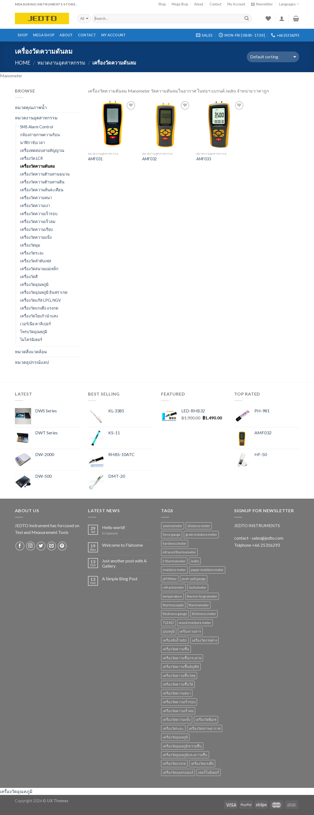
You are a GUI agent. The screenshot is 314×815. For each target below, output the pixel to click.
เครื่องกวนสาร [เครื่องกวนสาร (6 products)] (190, 631)
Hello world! (113, 527)
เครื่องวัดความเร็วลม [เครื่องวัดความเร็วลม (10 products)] (178, 711)
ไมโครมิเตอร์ (31, 339)
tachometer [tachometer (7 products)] (198, 587)
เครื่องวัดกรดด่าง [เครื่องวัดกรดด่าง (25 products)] (204, 640)
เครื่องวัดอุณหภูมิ (34, 284)
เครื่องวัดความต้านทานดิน (42, 182)
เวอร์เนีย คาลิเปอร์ (35, 323)
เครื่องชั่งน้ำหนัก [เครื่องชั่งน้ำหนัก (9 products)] (175, 640)
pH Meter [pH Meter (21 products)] (170, 579)
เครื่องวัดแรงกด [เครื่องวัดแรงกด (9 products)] (174, 763)
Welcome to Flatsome (122, 544)
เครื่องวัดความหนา (36, 197)
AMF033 (203, 159)
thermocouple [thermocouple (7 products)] (173, 605)
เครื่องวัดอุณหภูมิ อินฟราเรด (43, 292)
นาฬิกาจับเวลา (32, 142)
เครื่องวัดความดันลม (37, 166)
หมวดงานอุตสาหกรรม (61, 63)
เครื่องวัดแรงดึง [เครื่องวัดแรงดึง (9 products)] (202, 763)
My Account (236, 4)
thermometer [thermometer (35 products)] (199, 605)
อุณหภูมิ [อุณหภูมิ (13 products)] (169, 631)
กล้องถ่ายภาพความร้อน (40, 134)
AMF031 (95, 159)
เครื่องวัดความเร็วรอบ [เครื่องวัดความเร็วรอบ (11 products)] (179, 702)
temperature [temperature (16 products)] (172, 596)
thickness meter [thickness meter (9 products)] (204, 614)
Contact (215, 4)
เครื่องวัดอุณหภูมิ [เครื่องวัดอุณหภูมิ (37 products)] (175, 737)
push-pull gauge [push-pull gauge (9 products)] (194, 579)
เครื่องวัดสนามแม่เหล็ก (39, 268)
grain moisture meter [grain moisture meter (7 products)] (201, 534)
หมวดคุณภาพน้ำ (31, 107)
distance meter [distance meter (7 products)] (198, 526)
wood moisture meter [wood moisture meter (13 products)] (195, 622)
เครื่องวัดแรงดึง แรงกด (39, 308)
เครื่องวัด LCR (31, 158)
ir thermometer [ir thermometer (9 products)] (174, 561)
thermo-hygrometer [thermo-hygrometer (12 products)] (202, 596)
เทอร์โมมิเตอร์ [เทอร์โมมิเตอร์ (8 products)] (208, 772)
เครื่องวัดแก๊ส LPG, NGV (40, 300)
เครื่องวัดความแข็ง (36, 237)
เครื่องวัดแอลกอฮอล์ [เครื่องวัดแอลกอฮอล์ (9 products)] (178, 772)
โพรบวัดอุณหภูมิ (33, 331)
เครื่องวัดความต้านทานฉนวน (45, 174)
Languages (289, 4)
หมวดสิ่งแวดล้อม (31, 351)
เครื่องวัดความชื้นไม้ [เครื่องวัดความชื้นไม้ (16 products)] (178, 684)
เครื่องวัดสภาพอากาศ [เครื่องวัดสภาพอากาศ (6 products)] (205, 728)
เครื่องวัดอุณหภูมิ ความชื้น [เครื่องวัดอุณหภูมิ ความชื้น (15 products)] (182, 746)
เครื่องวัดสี (29, 276)
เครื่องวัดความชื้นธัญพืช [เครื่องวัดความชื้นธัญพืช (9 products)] (181, 666)
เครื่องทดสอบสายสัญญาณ (42, 150)
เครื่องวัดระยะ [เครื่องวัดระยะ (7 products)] (173, 728)
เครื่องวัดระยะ (32, 253)
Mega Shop (180, 4)
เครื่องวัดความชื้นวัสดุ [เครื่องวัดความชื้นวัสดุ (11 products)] (179, 675)
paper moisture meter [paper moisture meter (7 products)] (207, 570)
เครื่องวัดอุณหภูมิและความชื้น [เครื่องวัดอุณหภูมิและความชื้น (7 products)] (185, 755)
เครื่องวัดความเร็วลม (37, 221)
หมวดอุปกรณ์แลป (32, 362)
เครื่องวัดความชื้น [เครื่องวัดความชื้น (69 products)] (176, 649)
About (198, 4)
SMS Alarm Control (36, 127)
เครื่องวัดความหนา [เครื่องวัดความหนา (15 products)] (177, 693)
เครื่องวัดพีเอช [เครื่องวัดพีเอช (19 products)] (206, 719)
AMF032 (149, 159)
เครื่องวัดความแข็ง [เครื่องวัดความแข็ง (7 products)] (177, 719)
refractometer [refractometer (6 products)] (173, 587)
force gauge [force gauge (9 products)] (172, 534)
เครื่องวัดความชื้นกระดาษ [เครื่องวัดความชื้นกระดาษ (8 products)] (182, 658)
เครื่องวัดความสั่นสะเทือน (41, 189)
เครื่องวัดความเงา (35, 205)
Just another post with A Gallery (124, 563)
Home (22, 63)
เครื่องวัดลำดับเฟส (35, 261)
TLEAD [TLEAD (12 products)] (168, 622)
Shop (162, 4)
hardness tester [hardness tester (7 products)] (175, 543)
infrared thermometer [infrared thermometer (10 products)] (179, 552)
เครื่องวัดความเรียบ (36, 229)
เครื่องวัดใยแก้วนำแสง (39, 316)
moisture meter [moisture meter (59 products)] (174, 570)
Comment (110, 533)
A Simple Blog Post (120, 578)
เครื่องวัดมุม (30, 245)
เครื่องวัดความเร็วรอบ (38, 213)
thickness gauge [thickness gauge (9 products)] (175, 614)
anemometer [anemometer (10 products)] (172, 526)
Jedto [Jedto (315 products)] (195, 561)
